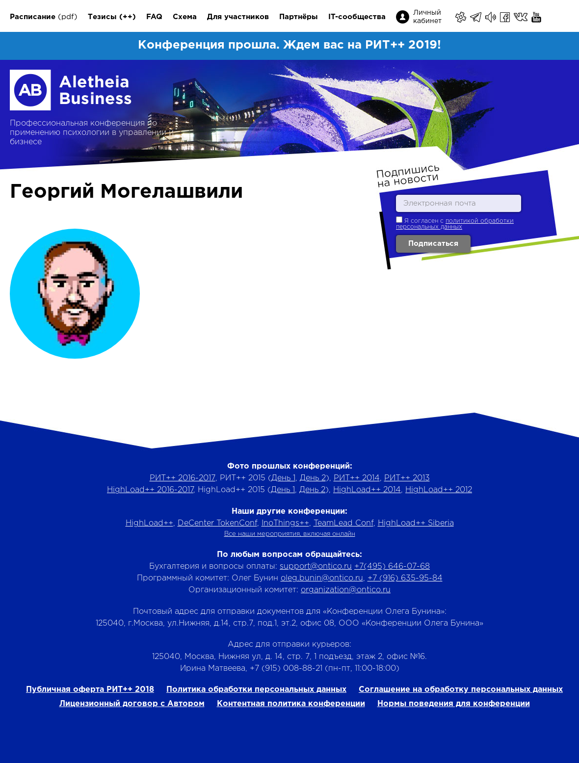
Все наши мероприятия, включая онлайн (289, 534)
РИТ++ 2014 (357, 478)
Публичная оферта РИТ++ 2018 (90, 689)
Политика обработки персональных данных (256, 689)
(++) (127, 17)
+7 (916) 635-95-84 (405, 578)
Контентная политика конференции (291, 704)
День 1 (283, 478)
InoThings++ (285, 523)
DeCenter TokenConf (217, 523)
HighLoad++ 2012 (438, 490)
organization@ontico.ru (346, 590)
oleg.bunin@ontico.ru (322, 578)
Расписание (32, 17)
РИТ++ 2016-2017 (182, 478)
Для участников (238, 17)
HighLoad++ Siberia (416, 523)
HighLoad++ (149, 523)
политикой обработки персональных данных (455, 224)
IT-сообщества (357, 17)
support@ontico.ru (316, 566)
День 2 (313, 478)
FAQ (154, 17)
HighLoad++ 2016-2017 (150, 490)
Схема (185, 17)
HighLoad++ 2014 (367, 490)
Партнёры (298, 17)
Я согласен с (455, 223)
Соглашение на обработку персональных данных (461, 689)
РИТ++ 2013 (407, 478)
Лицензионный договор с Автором (132, 704)
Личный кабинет (427, 17)
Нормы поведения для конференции (453, 704)
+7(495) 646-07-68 (392, 566)
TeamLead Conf (343, 523)
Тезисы (102, 17)
